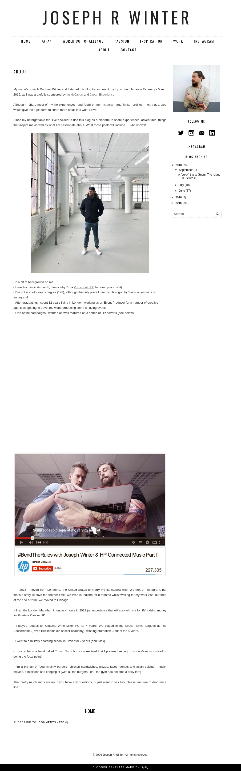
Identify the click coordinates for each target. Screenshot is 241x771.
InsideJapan (75, 94)
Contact (129, 49)
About (104, 49)
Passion (121, 41)
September (186, 170)
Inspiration (151, 41)
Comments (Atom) (53, 722)
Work (178, 41)
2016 (179, 197)
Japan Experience (102, 94)
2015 (179, 203)
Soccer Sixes (134, 625)
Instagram (204, 41)
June (182, 190)
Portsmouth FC (84, 287)
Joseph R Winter (117, 17)
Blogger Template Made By (120, 767)
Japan (46, 41)
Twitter (127, 104)
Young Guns (63, 651)
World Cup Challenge (83, 41)
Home (26, 41)
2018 (179, 165)
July (182, 185)
